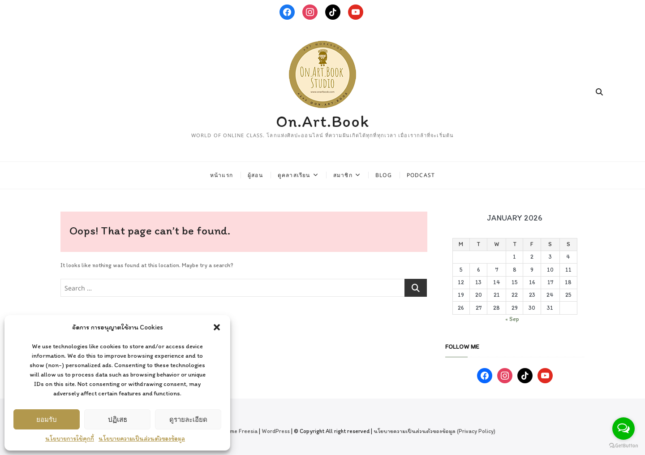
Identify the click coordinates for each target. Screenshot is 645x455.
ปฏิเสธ (117, 419)
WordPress (276, 431)
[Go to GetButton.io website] (623, 446)
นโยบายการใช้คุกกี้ (69, 438)
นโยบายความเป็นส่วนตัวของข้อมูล (142, 438)
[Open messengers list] (623, 428)
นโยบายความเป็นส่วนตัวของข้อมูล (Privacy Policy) (434, 431)
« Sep (512, 319)
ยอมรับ (46, 419)
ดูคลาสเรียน (294, 175)
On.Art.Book (322, 121)
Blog (383, 175)
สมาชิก (343, 175)
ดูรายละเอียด (188, 419)
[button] (216, 327)
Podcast (421, 175)
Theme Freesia (239, 431)
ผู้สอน (255, 175)
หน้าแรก (221, 175)
